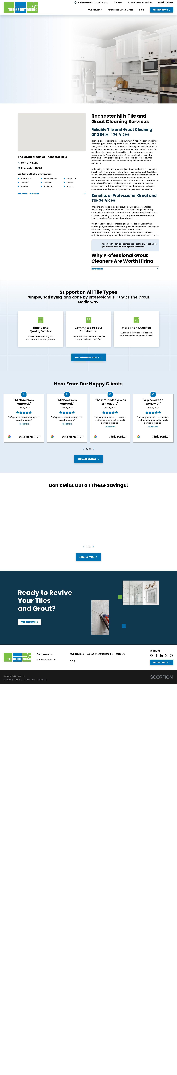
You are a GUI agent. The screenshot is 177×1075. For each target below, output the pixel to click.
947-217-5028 (29, 163)
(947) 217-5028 (165, 2)
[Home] (21, 7)
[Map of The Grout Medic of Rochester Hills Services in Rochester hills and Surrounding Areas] (52, 132)
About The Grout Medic (100, 654)
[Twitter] (166, 656)
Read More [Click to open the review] (24, 425)
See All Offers (88, 558)
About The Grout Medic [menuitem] (120, 9)
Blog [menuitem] (141, 9)
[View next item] (94, 450)
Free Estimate (162, 9)
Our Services (77, 654)
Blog (72, 661)
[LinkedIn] (161, 656)
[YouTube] (151, 656)
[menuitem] (8, 680)
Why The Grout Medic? (88, 358)
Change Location (101, 2)
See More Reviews (88, 460)
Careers (120, 654)
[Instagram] (171, 656)
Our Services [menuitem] (95, 9)
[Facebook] (156, 656)
